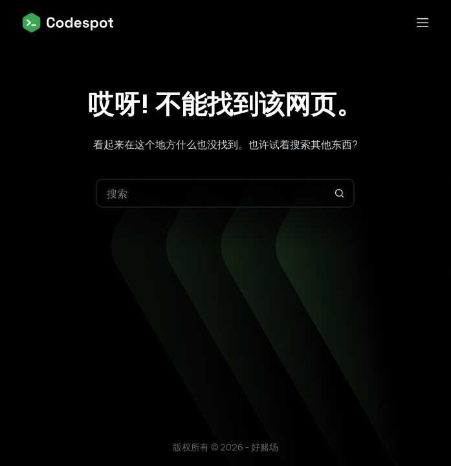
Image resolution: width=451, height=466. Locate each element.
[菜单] (422, 22)
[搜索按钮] (340, 193)
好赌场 (264, 447)
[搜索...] (210, 193)
